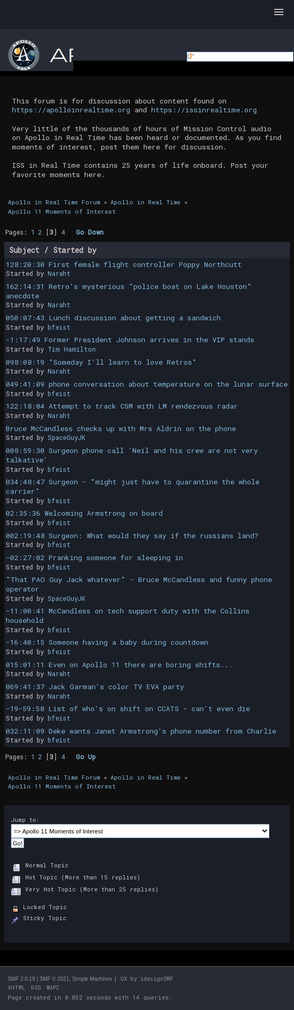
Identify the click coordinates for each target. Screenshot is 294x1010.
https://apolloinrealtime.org (71, 109)
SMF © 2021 (54, 979)
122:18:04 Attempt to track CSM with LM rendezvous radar (122, 406)
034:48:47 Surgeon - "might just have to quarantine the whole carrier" (132, 486)
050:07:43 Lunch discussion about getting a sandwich (113, 317)
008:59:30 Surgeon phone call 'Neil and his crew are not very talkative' (132, 455)
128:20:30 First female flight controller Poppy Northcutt (124, 264)
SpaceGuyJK (66, 437)
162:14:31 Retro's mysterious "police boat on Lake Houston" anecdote (129, 291)
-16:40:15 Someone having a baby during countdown (107, 642)
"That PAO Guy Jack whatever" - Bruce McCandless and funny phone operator (139, 584)
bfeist (59, 327)
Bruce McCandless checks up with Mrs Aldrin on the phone (121, 428)
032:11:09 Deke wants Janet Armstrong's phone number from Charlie (141, 731)
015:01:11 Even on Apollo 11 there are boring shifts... (119, 664)
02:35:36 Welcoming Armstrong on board (84, 513)
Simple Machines (92, 979)
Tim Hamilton (72, 349)
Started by (75, 250)
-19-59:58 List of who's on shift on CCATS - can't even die (128, 708)
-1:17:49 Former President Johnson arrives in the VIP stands (130, 339)
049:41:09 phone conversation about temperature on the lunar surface (147, 384)
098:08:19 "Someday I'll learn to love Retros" (101, 362)
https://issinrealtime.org (204, 109)
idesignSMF (156, 979)
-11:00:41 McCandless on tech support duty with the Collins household (128, 615)
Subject (24, 250)
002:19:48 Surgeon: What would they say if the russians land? (132, 535)
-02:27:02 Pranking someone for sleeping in (94, 557)
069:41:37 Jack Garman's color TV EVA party (95, 686)
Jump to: (25, 819)
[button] (279, 12)
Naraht (59, 273)
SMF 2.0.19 (21, 979)
